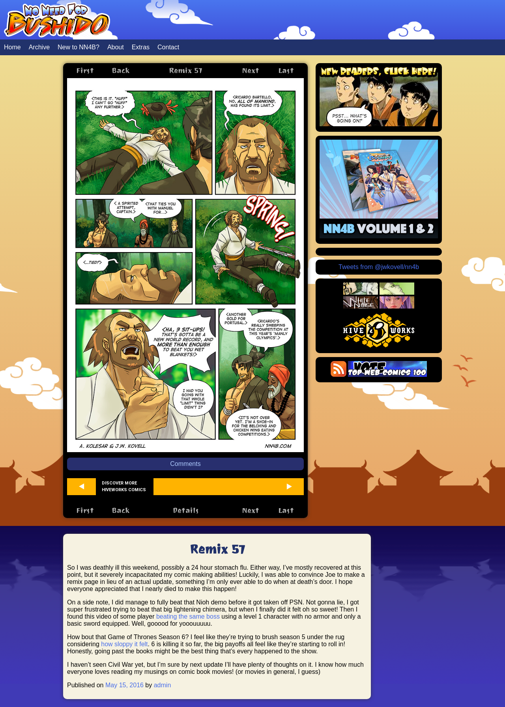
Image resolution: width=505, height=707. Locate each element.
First (85, 70)
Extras (141, 47)
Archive (39, 47)
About (115, 47)
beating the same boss (188, 616)
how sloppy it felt (124, 644)
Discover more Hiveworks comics (124, 486)
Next (250, 70)
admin (162, 685)
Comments (185, 463)
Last (286, 70)
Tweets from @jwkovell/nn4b (379, 267)
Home (12, 47)
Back (120, 70)
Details (185, 510)
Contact (168, 47)
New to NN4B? (78, 47)
